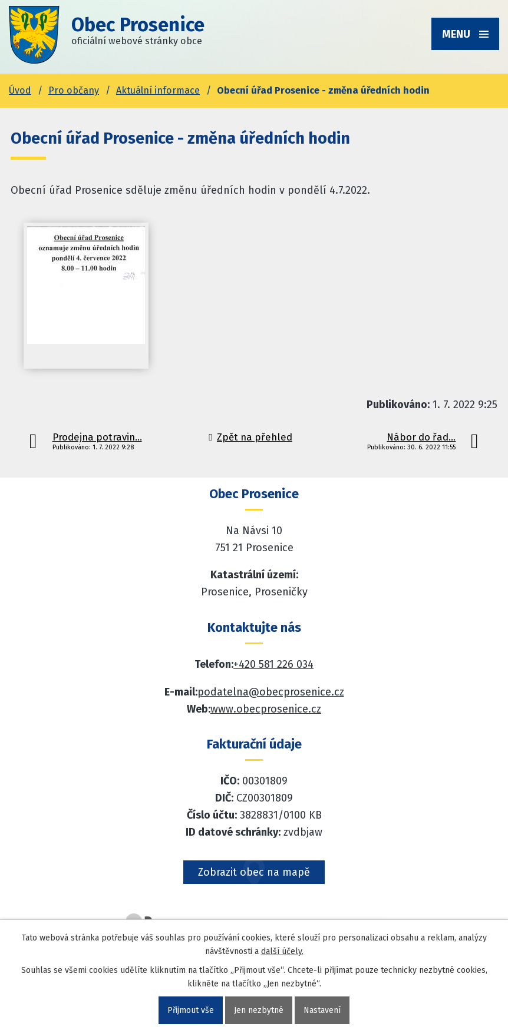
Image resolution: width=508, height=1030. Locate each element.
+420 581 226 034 (273, 664)
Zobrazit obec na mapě (254, 872)
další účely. (282, 951)
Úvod (20, 90)
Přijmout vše (190, 1010)
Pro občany (73, 90)
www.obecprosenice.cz (265, 709)
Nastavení (322, 1010)
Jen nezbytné (258, 1010)
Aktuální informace (158, 90)
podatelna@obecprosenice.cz (270, 691)
